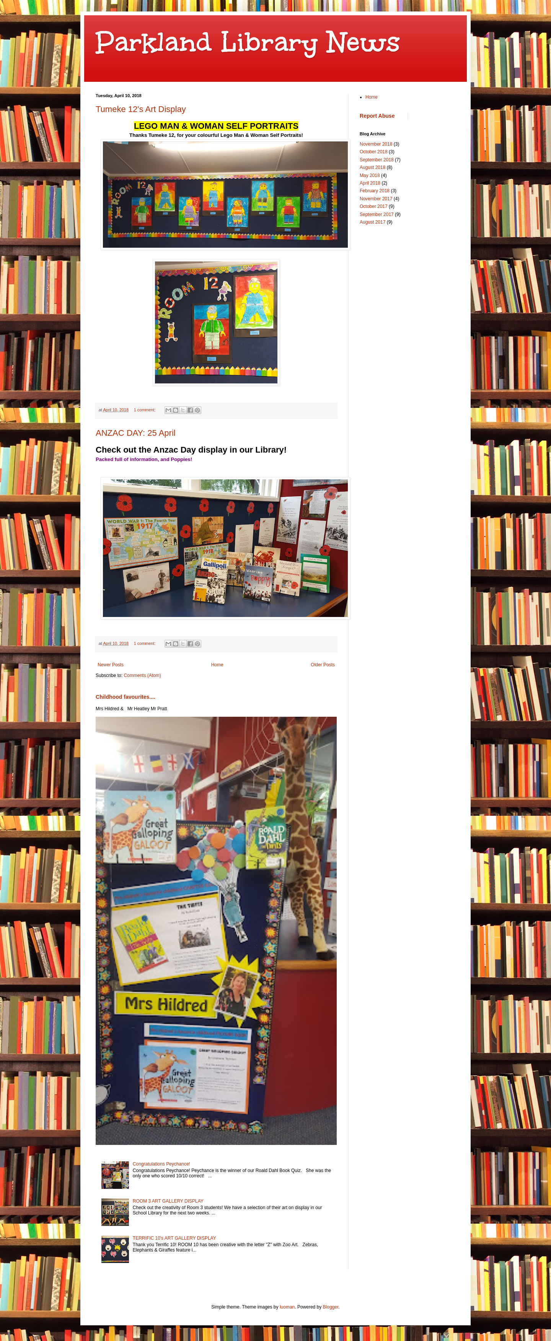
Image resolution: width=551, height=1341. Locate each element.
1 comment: (145, 409)
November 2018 (376, 144)
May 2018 (370, 175)
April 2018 (370, 183)
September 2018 (377, 159)
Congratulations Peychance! (161, 1164)
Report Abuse (377, 116)
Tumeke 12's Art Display (141, 109)
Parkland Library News (248, 42)
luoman (287, 1307)
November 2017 (376, 198)
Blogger (331, 1307)
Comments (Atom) (142, 675)
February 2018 (375, 190)
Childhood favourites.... (125, 697)
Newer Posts (111, 664)
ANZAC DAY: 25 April (136, 433)
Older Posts (323, 664)
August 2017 (372, 222)
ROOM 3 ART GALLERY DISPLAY (168, 1201)
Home (217, 664)
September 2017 (377, 214)
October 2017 (374, 206)
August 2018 (372, 167)
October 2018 (374, 151)
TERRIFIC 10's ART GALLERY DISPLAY (174, 1238)
